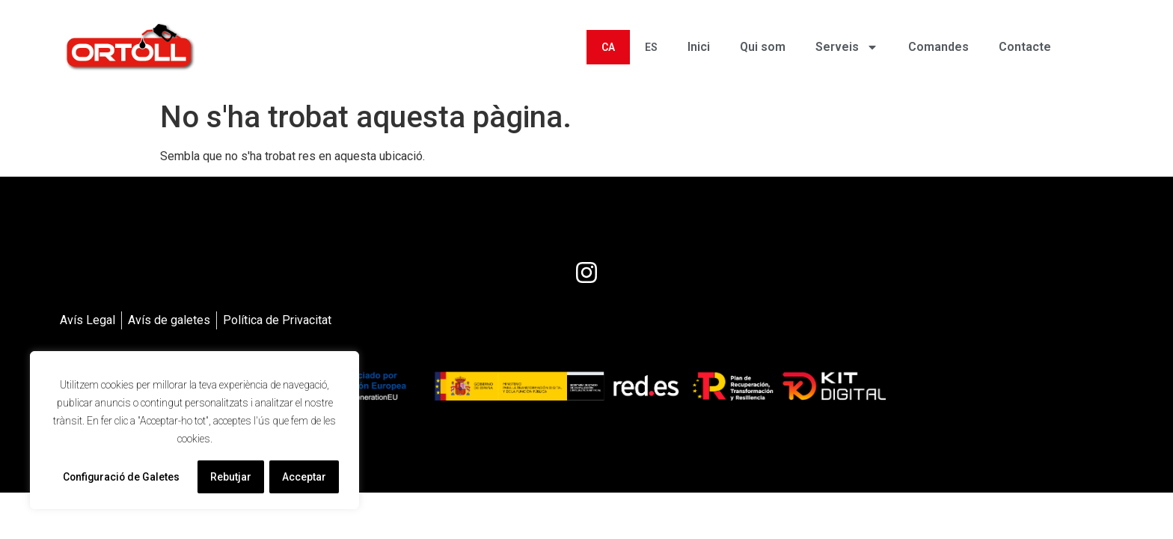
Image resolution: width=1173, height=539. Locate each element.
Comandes (938, 47)
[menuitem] (608, 47)
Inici (698, 47)
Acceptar (305, 477)
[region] (194, 430)
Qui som (762, 47)
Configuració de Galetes (121, 477)
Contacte (1025, 47)
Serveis (846, 47)
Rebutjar (231, 477)
